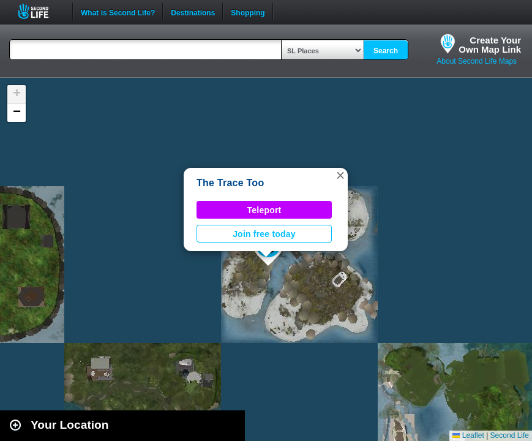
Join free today (264, 234)
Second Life (40, 11)
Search (385, 51)
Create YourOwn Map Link (490, 45)
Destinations (193, 12)
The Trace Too (230, 183)
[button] (340, 175)
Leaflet (468, 435)
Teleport (264, 210)
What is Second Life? (118, 12)
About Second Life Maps (476, 61)
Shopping (247, 12)
